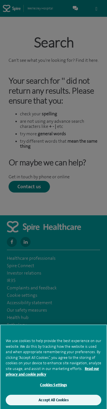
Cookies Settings (53, 388)
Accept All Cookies (53, 402)
